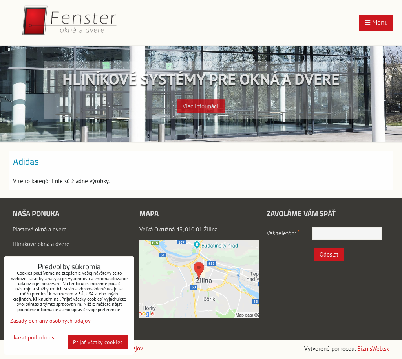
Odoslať (329, 254)
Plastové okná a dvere (40, 229)
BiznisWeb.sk (373, 348)
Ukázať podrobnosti (34, 338)
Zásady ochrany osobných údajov (50, 320)
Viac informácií (201, 102)
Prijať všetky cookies (97, 342)
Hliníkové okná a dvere (41, 244)
